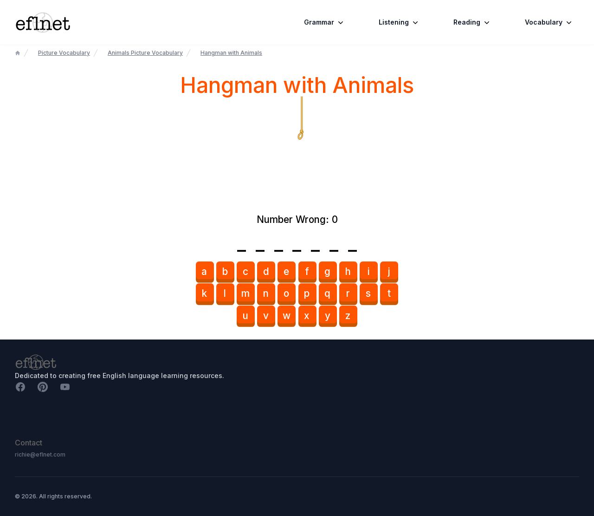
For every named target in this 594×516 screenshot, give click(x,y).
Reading (472, 22)
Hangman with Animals (231, 52)
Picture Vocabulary (64, 52)
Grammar (324, 22)
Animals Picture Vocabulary (145, 52)
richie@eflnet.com (40, 454)
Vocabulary (549, 22)
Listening (399, 22)
